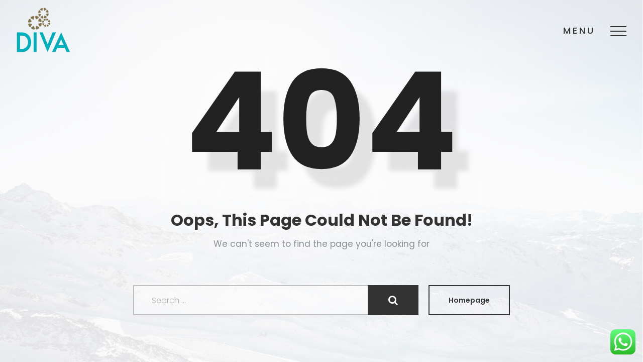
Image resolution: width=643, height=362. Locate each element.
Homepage (469, 300)
